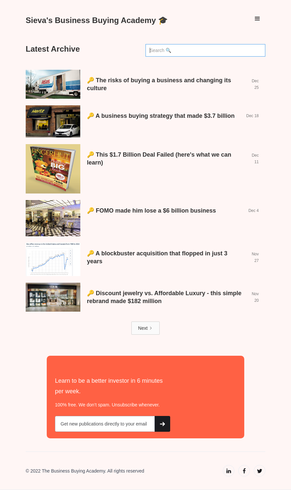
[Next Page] (145, 328)
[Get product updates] (105, 424)
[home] (97, 19)
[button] (257, 19)
